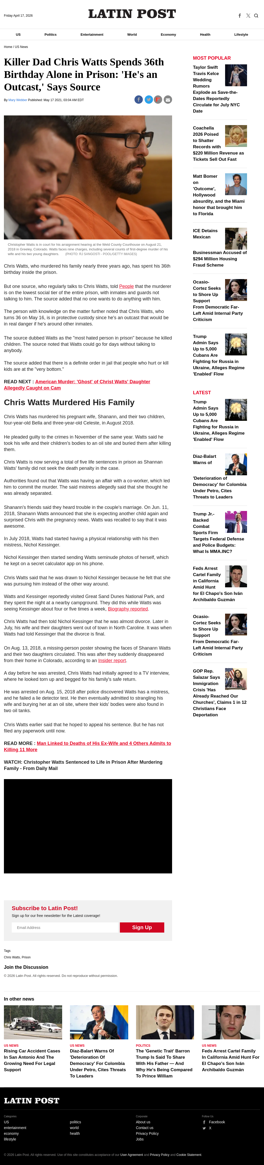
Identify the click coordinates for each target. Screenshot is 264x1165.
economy (11, 1133)
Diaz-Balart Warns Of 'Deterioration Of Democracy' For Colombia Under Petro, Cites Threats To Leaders (98, 1063)
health (75, 1133)
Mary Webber (18, 100)
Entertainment (91, 34)
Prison (26, 957)
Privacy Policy (147, 1133)
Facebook (217, 1122)
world (74, 1128)
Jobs (140, 1139)
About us (143, 1122)
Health (205, 34)
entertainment (15, 1128)
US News (21, 47)
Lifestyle (241, 34)
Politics (51, 34)
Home (8, 47)
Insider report (112, 660)
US (18, 34)
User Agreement (131, 1155)
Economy (168, 34)
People (126, 286)
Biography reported (128, 609)
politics (75, 1122)
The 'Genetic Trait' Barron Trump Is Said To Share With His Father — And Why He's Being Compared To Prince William (164, 1063)
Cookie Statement (189, 1155)
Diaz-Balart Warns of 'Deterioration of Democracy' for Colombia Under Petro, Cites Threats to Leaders (220, 477)
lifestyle (10, 1139)
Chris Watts (12, 957)
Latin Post (132, 13)
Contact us (145, 1128)
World (132, 34)
